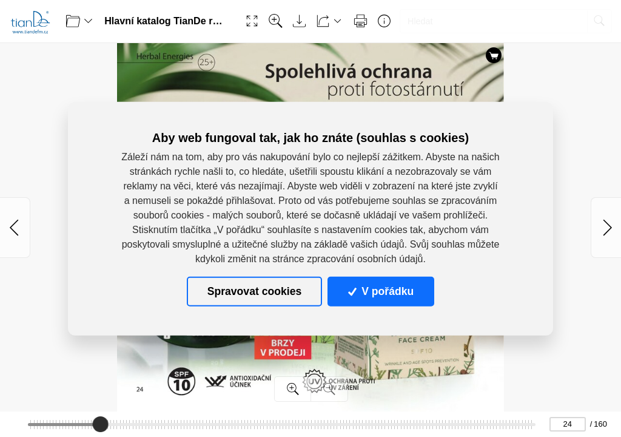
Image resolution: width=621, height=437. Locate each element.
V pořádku (381, 291)
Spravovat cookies (254, 291)
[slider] (100, 424)
